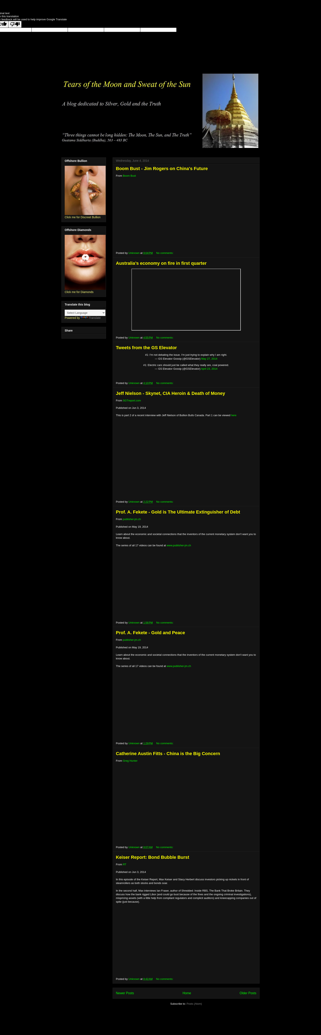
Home (187, 993)
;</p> (186, 300)
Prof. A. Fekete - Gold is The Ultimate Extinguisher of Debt (178, 512)
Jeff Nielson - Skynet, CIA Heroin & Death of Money (170, 393)
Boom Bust (129, 175)
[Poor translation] (14, 24)
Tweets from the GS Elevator (146, 347)
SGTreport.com (132, 400)
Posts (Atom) (194, 1003)
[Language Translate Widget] (85, 313)
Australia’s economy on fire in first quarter (161, 263)
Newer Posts (125, 993)
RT (124, 864)
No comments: (165, 252)
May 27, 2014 (209, 358)
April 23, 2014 (209, 368)
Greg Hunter (130, 760)
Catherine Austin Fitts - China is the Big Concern (168, 753)
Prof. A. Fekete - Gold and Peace (150, 632)
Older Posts (248, 993)
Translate (91, 317)
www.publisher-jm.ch (179, 545)
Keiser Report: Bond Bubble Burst (152, 857)
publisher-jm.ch (132, 519)
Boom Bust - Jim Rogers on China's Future (162, 168)
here (233, 415)
